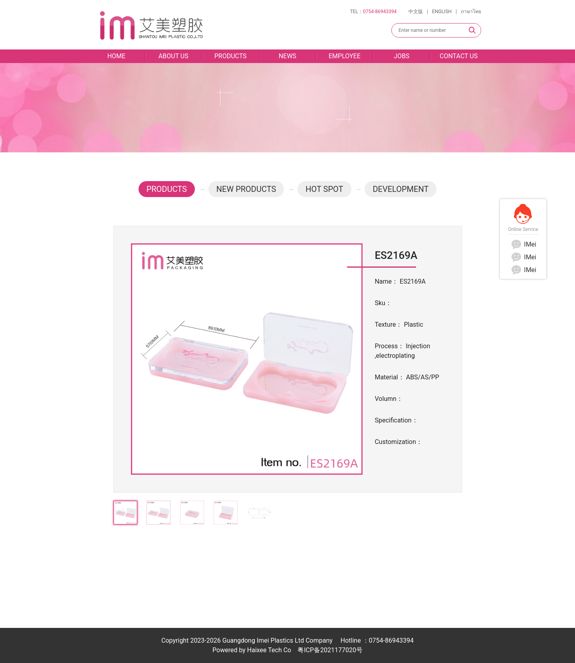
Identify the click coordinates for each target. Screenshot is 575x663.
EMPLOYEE (345, 56)
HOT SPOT (324, 189)
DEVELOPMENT (400, 189)
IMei (523, 244)
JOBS (401, 56)
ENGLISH (442, 11)
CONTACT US (459, 56)
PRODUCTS (230, 56)
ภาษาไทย (471, 11)
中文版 (415, 11)
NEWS (287, 56)
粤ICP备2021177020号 (330, 650)
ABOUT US (173, 56)
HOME (116, 56)
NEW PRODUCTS (246, 189)
